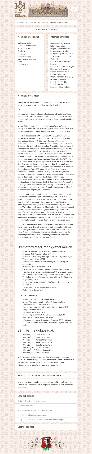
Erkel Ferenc (40, 335)
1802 (35, 117)
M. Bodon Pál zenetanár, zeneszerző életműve (35, 410)
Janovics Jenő (41, 337)
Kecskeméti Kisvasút (25, 406)
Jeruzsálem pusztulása (31, 312)
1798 (30, 117)
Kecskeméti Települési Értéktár (28, 22)
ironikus (43, 182)
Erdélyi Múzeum (26, 161)
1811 (20, 136)
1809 (38, 126)
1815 (20, 194)
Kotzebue (26, 251)
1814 (59, 154)
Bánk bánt (38, 167)
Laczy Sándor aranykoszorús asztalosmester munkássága (40, 420)
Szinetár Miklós (42, 345)
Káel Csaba (40, 353)
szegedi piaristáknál (66, 119)
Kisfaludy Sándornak (64, 185)
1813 (20, 129)
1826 (49, 215)
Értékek (45, 22)
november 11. (49, 102)
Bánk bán (26, 335)
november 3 (31, 199)
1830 (68, 102)
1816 (25, 129)
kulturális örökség (24, 57)
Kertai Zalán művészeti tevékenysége (32, 401)
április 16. (21, 105)
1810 (43, 126)
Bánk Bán (26, 348)
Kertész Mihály (41, 340)
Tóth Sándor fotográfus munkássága (32, 415)
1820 (66, 131)
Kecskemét (34, 102)
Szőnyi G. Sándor (42, 350)
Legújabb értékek (26, 396)
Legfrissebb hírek (26, 427)
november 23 (57, 215)
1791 (42, 102)
